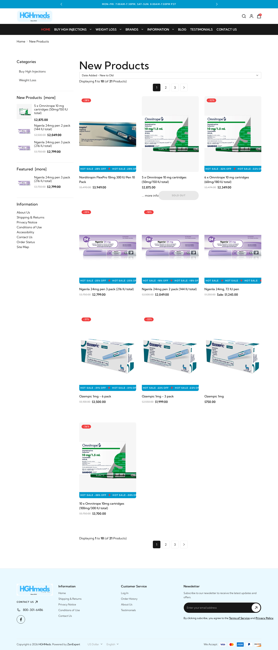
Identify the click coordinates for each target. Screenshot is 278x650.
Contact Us (227, 29)
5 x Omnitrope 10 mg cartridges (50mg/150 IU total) (164, 179)
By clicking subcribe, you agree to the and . (229, 618)
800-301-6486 (33, 610)
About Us (23, 212)
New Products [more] (36, 97)
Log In (124, 593)
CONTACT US (28, 602)
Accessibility (25, 232)
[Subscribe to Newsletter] (256, 607)
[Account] (251, 16)
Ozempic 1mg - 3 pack (158, 396)
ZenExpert (73, 644)
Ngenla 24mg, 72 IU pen (221, 289)
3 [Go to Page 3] (175, 87)
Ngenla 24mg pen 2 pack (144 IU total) (169, 289)
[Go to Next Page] (184, 87)
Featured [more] (31, 169)
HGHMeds (44, 644)
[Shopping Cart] (259, 16)
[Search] (244, 16)
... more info (150, 195)
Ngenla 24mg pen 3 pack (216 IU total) (106, 289)
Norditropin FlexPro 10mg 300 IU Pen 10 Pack (107, 179)
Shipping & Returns (30, 217)
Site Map (23, 247)
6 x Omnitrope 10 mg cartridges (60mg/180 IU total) (226, 179)
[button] (61, 4)
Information (160, 29)
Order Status (26, 242)
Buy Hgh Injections (73, 29)
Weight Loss (109, 29)
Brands (135, 29)
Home (45, 29)
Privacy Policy (264, 618)
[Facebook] (21, 619)
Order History (129, 598)
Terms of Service (239, 618)
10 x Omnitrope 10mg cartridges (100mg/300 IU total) (101, 506)
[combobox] (95, 644)
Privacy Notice (27, 222)
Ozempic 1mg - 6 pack (95, 396)
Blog (182, 29)
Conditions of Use (29, 227)
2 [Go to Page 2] (166, 87)
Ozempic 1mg (214, 396)
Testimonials (201, 29)
